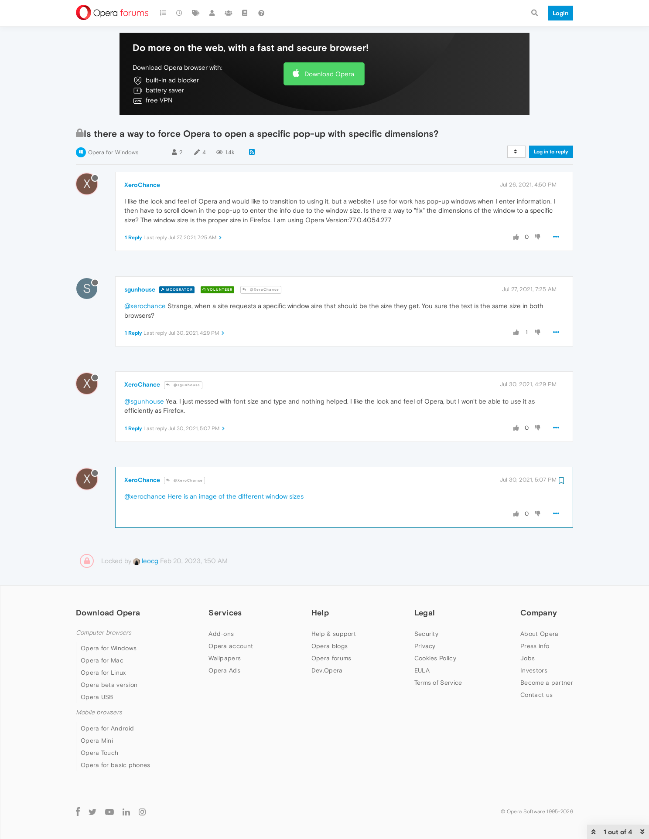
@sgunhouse (183, 385)
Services (225, 612)
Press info (534, 645)
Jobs (527, 658)
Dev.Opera (327, 670)
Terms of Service (438, 682)
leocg (145, 560)
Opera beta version (109, 684)
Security (426, 633)
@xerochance (145, 305)
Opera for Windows (113, 152)
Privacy (425, 645)
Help (320, 612)
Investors (533, 670)
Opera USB (97, 696)
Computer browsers (103, 632)
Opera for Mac (102, 660)
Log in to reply (551, 152)
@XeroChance (261, 290)
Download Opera (329, 74)
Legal (424, 612)
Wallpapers (224, 658)
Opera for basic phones (115, 764)
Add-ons (221, 633)
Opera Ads (224, 670)
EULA (422, 670)
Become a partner (546, 682)
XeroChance (142, 184)
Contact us (536, 694)
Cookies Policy (435, 658)
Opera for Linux (103, 672)
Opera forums (331, 658)
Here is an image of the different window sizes (235, 496)
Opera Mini (97, 740)
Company (538, 612)
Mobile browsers (99, 712)
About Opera (539, 633)
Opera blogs (329, 645)
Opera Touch (99, 752)
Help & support (333, 633)
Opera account (230, 645)
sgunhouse (139, 289)
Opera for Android (107, 728)
